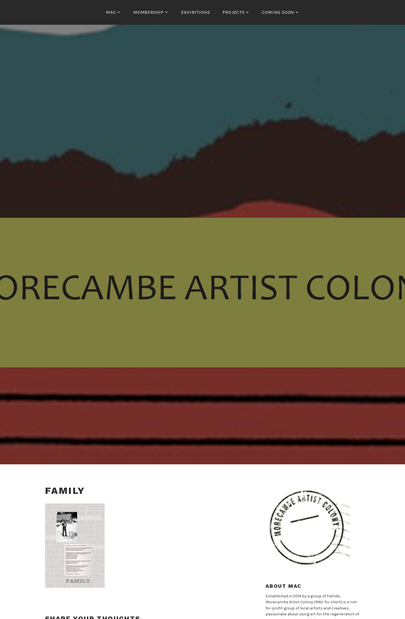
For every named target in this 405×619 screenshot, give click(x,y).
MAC (111, 12)
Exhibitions (195, 12)
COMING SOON (278, 12)
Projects (233, 12)
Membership (148, 12)
